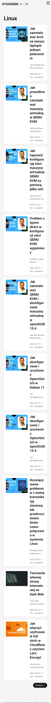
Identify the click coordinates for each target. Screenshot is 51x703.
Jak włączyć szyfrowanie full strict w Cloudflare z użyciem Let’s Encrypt (37, 641)
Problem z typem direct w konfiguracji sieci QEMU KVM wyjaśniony (37, 235)
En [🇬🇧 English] (27, 4)
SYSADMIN (10, 4)
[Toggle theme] (21, 4)
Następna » (40, 685)
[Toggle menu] (48, 4)
